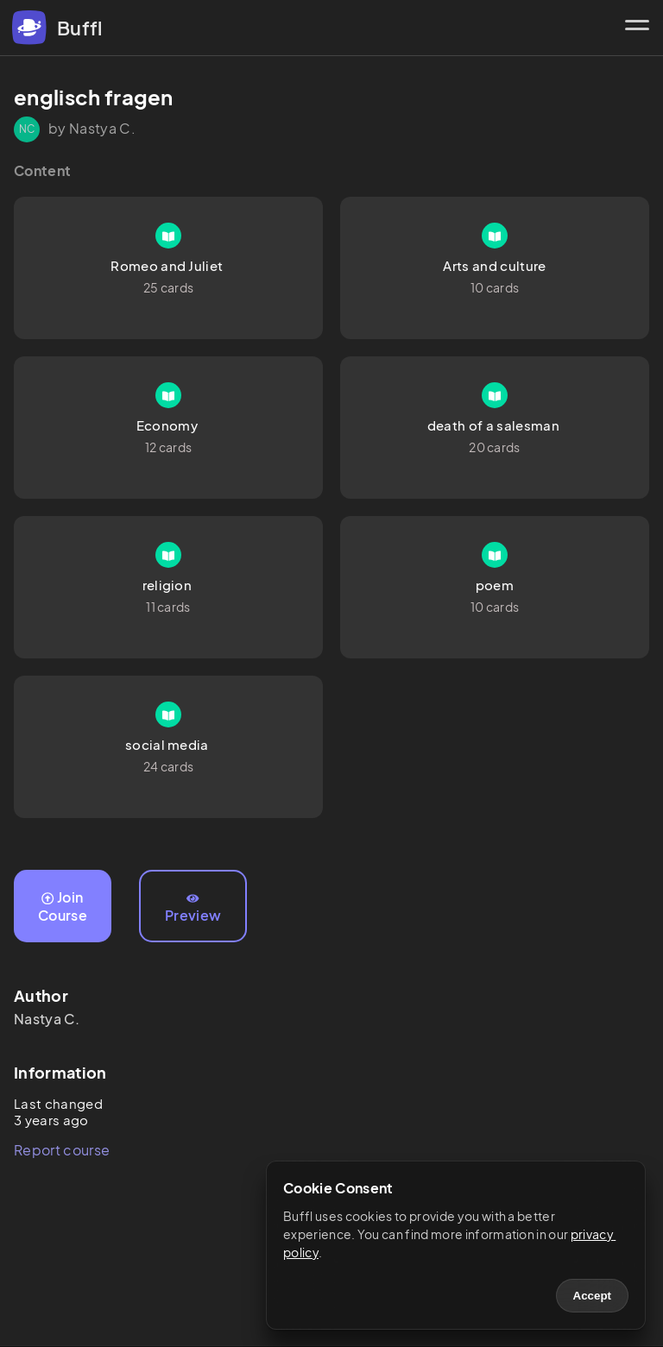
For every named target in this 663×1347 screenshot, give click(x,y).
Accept (592, 1295)
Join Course (62, 906)
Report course (62, 1150)
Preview (193, 908)
